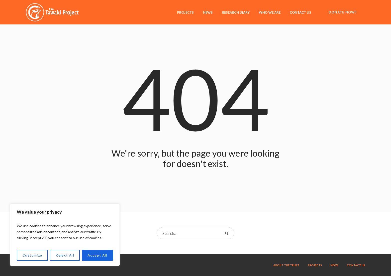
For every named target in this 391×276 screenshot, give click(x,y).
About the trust (286, 265)
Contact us (356, 265)
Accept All (97, 255)
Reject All (65, 255)
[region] (65, 235)
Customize (32, 255)
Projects (315, 265)
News (334, 265)
